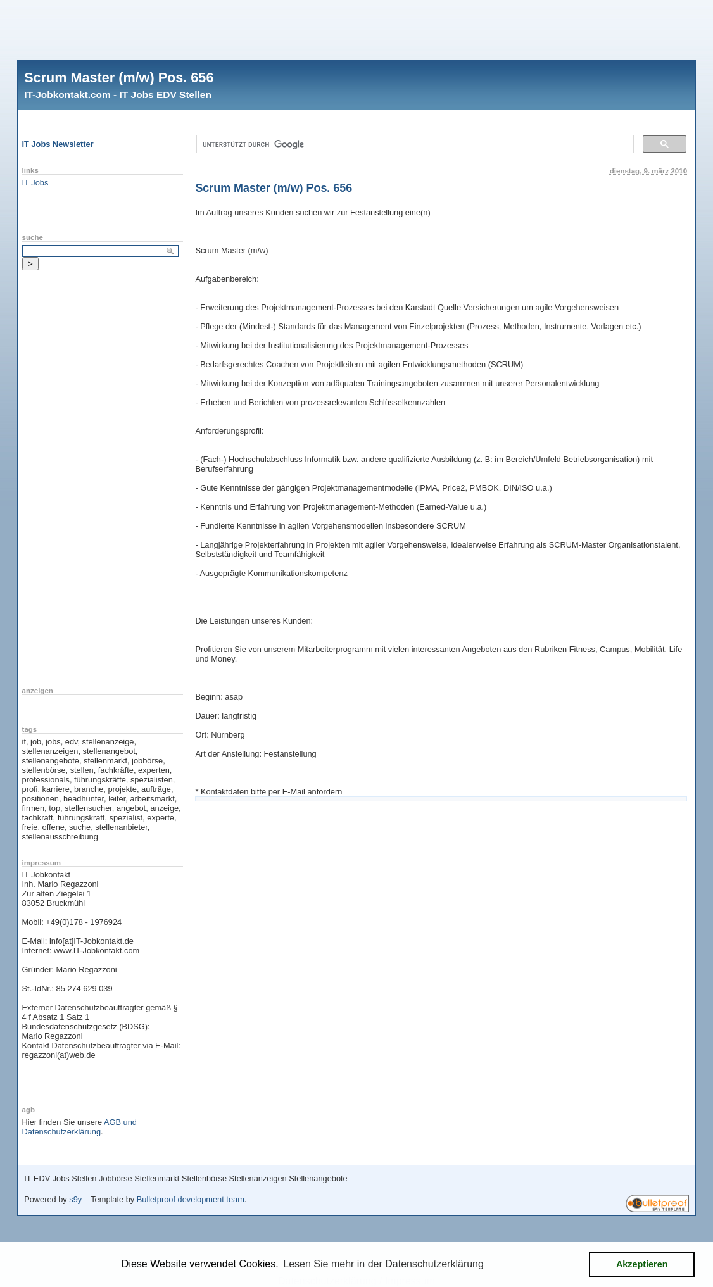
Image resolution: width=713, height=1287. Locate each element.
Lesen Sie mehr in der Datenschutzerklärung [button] (383, 1264)
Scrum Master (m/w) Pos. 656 (118, 77)
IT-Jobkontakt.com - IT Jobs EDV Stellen (117, 94)
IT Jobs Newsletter (58, 144)
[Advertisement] (356, 28)
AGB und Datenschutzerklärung (79, 1126)
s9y (75, 1199)
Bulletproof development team (190, 1199)
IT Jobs (35, 182)
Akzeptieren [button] (642, 1264)
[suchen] (414, 144)
